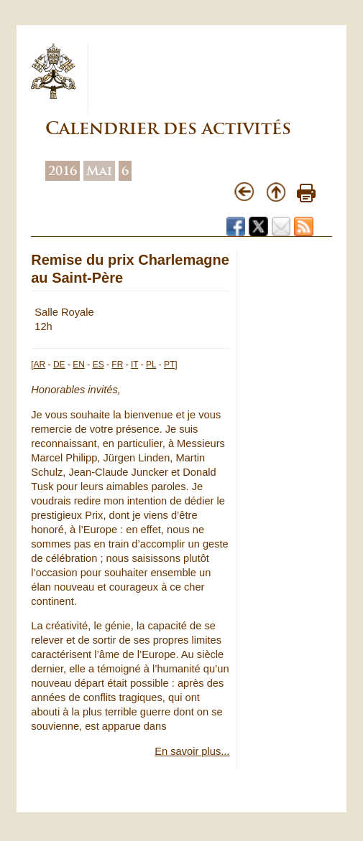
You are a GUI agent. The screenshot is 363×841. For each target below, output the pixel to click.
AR (40, 365)
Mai (99, 171)
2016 (62, 171)
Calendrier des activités (168, 128)
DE (59, 365)
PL (151, 365)
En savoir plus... (192, 751)
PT (169, 365)
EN (79, 365)
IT (134, 365)
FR (117, 365)
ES (98, 365)
